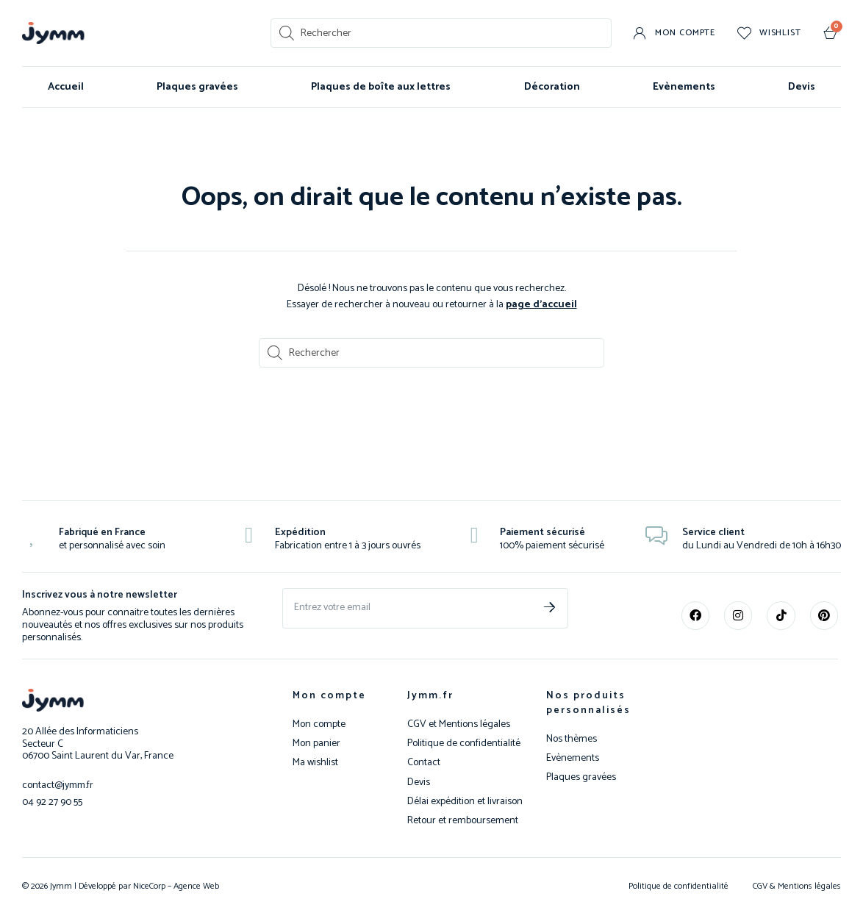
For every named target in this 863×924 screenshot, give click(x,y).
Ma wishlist (315, 763)
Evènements (684, 87)
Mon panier (316, 744)
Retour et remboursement (462, 821)
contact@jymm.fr (58, 785)
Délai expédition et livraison (465, 802)
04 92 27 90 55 (52, 801)
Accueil (66, 87)
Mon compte (329, 695)
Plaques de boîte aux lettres (381, 87)
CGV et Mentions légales (458, 724)
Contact (423, 763)
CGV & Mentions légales (797, 886)
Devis (801, 87)
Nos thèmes (571, 739)
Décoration (552, 87)
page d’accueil (541, 304)
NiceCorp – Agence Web (175, 886)
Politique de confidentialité (463, 744)
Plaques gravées (197, 87)
